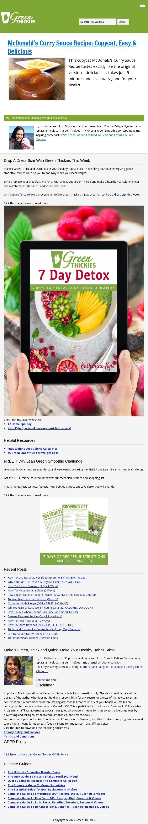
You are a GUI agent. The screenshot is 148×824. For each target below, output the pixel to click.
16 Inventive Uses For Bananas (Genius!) (33, 599)
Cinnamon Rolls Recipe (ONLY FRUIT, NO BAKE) (38, 603)
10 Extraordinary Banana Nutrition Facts (33, 638)
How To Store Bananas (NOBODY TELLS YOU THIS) (40, 625)
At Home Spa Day (20, 424)
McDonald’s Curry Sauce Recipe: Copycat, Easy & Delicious (72, 47)
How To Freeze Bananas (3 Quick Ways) (33, 586)
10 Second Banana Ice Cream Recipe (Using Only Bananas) (44, 629)
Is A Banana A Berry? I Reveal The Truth (33, 633)
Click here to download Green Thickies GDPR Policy (36, 754)
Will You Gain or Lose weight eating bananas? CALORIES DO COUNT (50, 607)
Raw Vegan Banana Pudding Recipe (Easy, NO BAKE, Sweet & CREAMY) (52, 594)
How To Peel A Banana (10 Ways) (29, 620)
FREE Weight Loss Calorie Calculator (32, 448)
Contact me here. (46, 680)
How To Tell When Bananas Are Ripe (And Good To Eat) (43, 612)
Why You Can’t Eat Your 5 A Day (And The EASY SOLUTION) (45, 582)
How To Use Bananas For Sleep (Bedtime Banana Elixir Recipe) (47, 577)
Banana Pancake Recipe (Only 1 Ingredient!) (35, 616)
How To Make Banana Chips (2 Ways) (31, 590)
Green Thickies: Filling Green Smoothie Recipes (19, 17)
